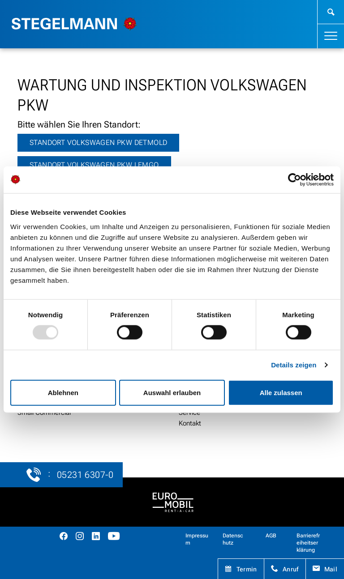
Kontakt (190, 423)
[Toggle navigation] (331, 36)
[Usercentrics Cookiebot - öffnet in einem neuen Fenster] (294, 180)
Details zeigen (293, 365)
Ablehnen (63, 392)
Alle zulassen (281, 392)
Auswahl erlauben (172, 392)
